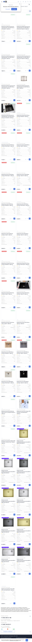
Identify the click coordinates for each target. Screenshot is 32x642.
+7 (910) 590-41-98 (6, 617)
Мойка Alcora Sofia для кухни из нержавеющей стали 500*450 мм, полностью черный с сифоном (7, 116)
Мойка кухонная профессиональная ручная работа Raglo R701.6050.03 (8, 501)
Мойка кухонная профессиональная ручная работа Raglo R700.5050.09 (23, 471)
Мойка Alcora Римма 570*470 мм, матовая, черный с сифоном (23, 293)
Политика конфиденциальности (6, 637)
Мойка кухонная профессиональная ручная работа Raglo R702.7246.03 (23, 531)
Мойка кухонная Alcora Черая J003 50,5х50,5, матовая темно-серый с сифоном (8, 442)
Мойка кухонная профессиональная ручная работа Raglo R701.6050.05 (23, 501)
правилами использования (14, 640)
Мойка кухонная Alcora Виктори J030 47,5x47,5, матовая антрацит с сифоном (8, 412)
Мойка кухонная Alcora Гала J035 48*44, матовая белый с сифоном (7, 589)
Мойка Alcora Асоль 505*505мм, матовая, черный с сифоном (23, 175)
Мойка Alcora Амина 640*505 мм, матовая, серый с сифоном (23, 145)
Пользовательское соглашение (21, 637)
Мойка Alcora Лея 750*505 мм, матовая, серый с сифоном (7, 234)
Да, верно (14, 9)
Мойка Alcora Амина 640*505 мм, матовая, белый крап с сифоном (7, 145)
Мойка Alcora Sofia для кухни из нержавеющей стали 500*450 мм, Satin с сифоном (23, 87)
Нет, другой (8, 9)
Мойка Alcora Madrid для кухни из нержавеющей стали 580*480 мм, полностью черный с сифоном (23, 27)
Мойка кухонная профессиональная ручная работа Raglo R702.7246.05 (8, 560)
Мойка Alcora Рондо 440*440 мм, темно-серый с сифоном (7, 323)
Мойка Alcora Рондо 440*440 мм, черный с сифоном (23, 323)
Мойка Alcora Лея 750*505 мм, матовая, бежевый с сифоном (7, 204)
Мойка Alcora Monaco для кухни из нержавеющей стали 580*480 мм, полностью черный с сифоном (23, 57)
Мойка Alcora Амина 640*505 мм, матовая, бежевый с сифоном (23, 116)
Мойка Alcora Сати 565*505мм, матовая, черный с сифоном (23, 382)
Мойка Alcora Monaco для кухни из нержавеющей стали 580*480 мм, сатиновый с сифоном (8, 87)
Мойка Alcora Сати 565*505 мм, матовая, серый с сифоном (23, 352)
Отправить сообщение (7, 631)
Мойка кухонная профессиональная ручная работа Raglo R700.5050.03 (23, 442)
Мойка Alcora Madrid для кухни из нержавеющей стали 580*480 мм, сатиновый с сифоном (7, 57)
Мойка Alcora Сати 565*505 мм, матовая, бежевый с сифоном (7, 352)
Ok (26, 640)
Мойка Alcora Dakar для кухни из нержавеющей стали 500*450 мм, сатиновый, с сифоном (7, 27)
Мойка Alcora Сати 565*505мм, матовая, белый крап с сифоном (7, 382)
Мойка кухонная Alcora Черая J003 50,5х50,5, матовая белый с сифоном (23, 412)
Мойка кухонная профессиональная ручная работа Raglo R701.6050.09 (8, 531)
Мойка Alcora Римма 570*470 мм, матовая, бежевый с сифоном (7, 264)
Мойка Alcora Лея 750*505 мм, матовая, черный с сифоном (22, 234)
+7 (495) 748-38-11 (6, 624)
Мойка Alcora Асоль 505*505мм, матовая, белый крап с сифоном (7, 175)
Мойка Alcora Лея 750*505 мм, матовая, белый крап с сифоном (23, 204)
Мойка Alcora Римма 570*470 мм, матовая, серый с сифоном (7, 293)
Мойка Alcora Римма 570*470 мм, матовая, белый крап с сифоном (23, 264)
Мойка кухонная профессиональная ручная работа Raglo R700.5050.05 (8, 471)
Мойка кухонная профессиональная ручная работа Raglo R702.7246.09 (23, 560)
